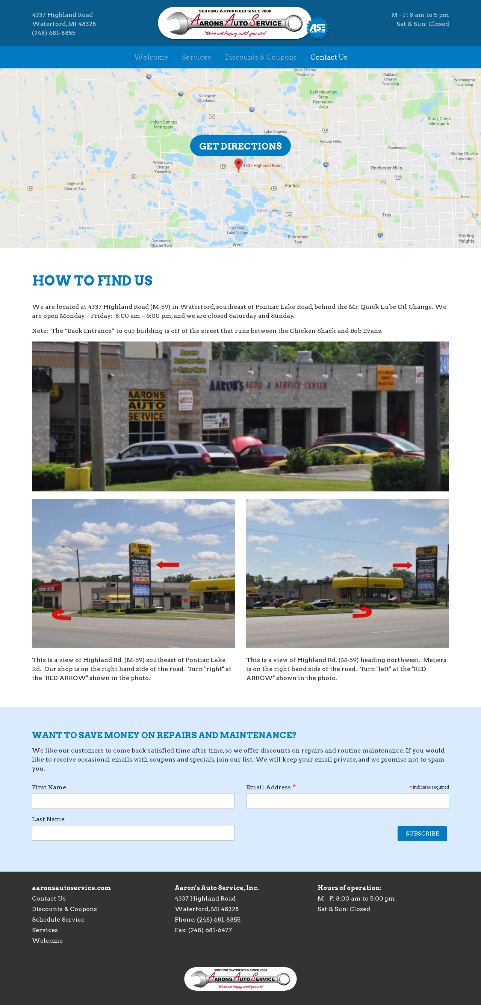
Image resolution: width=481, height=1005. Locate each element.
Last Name (48, 819)
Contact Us (328, 57)
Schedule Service (58, 919)
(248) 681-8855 (218, 919)
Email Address (347, 787)
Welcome (151, 57)
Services (196, 57)
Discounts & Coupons (261, 57)
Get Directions (240, 146)
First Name (49, 787)
